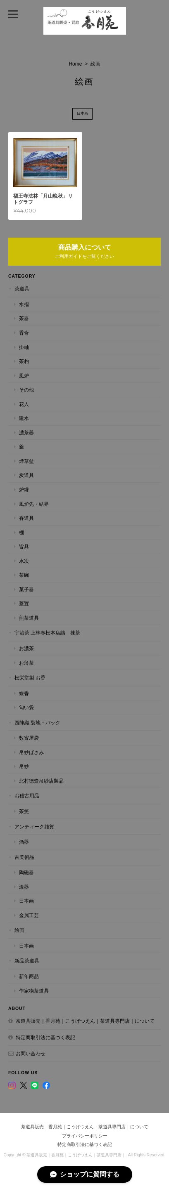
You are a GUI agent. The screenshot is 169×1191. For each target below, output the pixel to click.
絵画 (19, 930)
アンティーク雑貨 (34, 826)
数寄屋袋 (29, 738)
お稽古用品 (26, 795)
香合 (24, 332)
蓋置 (24, 603)
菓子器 (26, 589)
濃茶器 (26, 432)
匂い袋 (26, 707)
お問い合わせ (30, 1053)
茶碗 (24, 575)
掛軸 (24, 347)
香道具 (26, 518)
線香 (24, 693)
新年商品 (29, 976)
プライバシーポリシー (84, 1135)
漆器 (24, 886)
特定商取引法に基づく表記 (45, 1037)
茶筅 (24, 811)
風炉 (24, 375)
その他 (26, 389)
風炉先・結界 (34, 504)
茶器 (24, 318)
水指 (24, 304)
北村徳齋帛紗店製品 (41, 780)
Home (75, 64)
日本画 (82, 113)
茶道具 (21, 288)
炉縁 (24, 489)
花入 (24, 404)
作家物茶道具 (34, 990)
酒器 (24, 841)
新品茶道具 (26, 960)
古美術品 (24, 857)
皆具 (24, 546)
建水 (24, 418)
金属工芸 (29, 915)
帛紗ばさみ (31, 752)
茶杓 (24, 361)
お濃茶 (26, 648)
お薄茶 (26, 662)
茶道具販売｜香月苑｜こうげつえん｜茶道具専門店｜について (85, 1021)
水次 (24, 561)
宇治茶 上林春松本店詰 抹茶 (47, 632)
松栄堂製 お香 (29, 677)
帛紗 (24, 766)
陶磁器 (26, 872)
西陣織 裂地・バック (37, 722)
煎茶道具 (29, 617)
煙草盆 (26, 461)
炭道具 (26, 475)
